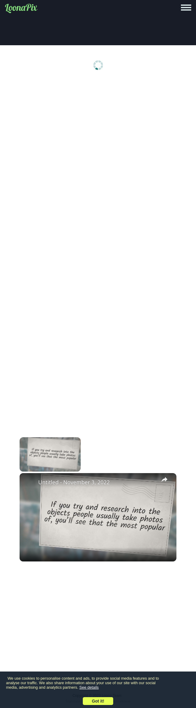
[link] (29, 483)
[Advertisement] (98, 127)
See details (89, 687)
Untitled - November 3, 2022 (74, 482)
